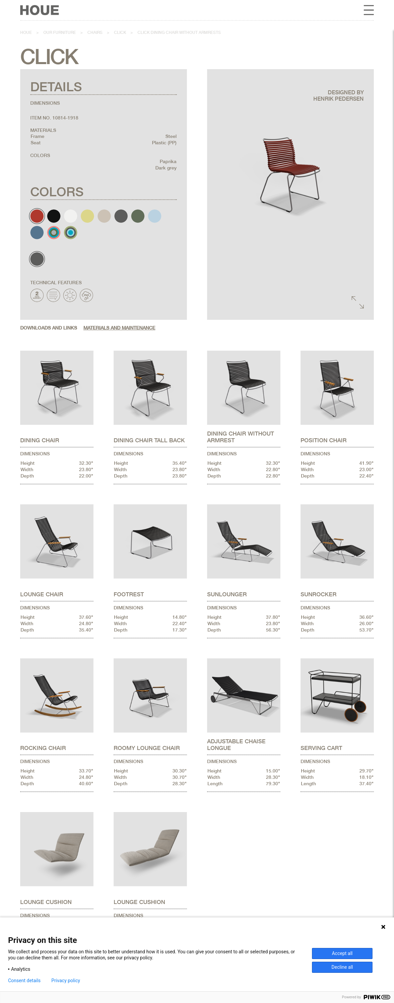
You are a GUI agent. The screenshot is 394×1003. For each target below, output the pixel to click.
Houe (26, 32)
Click (120, 32)
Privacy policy (65, 980)
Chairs (95, 32)
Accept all (342, 953)
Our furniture (59, 32)
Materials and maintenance (119, 328)
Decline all (342, 967)
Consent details (24, 980)
